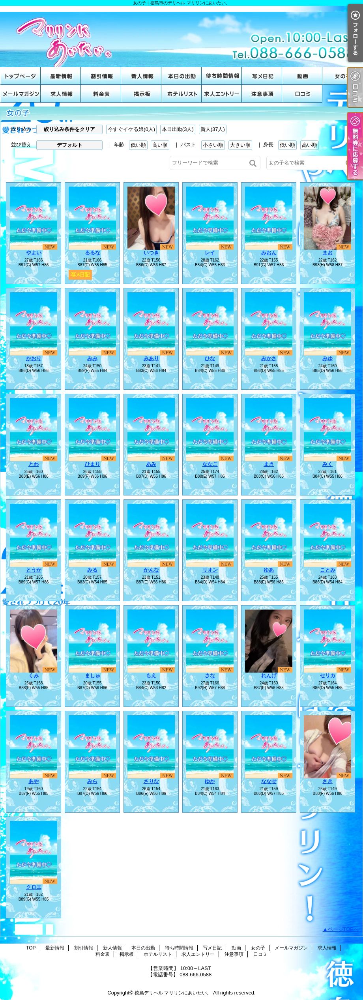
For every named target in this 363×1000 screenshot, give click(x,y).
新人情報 (141, 76)
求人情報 (61, 94)
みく (327, 464)
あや (33, 781)
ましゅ (92, 676)
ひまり (92, 464)
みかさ (269, 358)
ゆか (210, 781)
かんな (151, 570)
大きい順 (240, 145)
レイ (210, 253)
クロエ (33, 887)
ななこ (210, 464)
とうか (33, 570)
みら (92, 781)
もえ (151, 676)
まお (327, 253)
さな (210, 676)
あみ (151, 464)
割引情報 (101, 76)
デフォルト (69, 145)
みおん (269, 253)
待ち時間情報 (222, 76)
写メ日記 (262, 76)
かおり (33, 358)
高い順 (160, 145)
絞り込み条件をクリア (69, 129)
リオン (210, 570)
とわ (33, 464)
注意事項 (262, 94)
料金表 (101, 94)
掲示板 (141, 94)
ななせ (269, 781)
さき (327, 781)
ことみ (327, 570)
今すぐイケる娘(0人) (131, 129)
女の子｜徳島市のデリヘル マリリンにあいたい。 (181, 36)
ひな (210, 358)
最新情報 (61, 76)
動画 (302, 76)
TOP (20, 76)
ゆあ (269, 570)
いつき (151, 253)
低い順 (138, 145)
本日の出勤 (181, 76)
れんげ (269, 676)
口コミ (302, 94)
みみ (92, 358)
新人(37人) (212, 129)
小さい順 (213, 145)
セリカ (327, 676)
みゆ (327, 358)
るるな (92, 253)
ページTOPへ (343, 929)
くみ (33, 676)
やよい (33, 253)
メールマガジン (20, 94)
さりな (151, 781)
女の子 (342, 76)
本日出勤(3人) (178, 129)
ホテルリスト (181, 94)
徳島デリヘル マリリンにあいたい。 (173, 993)
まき (269, 464)
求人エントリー (222, 94)
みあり (151, 358)
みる (92, 570)
